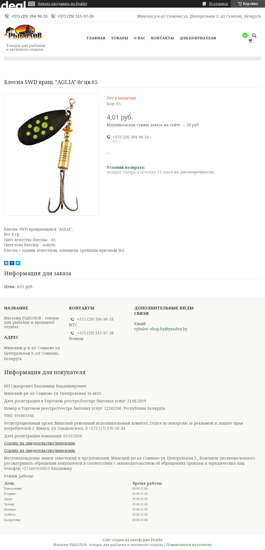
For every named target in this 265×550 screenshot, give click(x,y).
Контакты (162, 37)
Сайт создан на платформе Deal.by (133, 540)
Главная (96, 37)
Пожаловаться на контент (189, 544)
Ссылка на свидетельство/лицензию (39, 443)
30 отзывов (218, 3)
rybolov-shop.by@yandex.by (160, 328)
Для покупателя (198, 37)
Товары (119, 37)
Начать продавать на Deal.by (62, 4)
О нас (139, 37)
